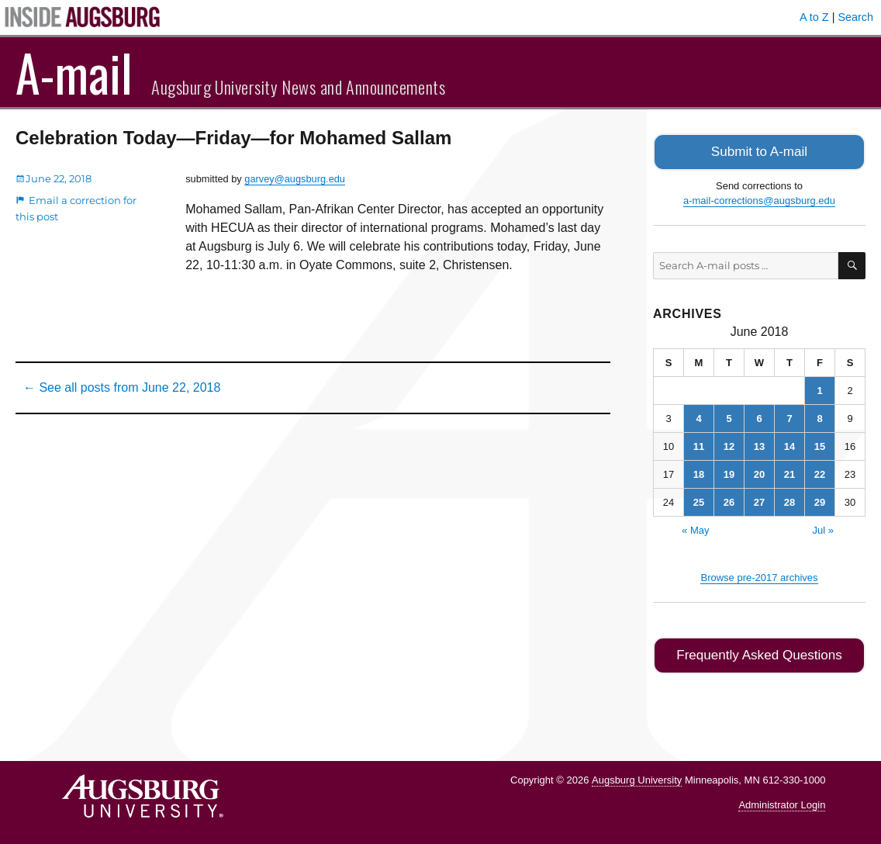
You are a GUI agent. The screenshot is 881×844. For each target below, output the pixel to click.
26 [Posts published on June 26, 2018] (729, 501)
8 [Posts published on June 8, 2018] (819, 417)
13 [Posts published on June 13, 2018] (759, 445)
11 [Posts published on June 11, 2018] (698, 445)
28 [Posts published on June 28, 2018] (789, 501)
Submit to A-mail (759, 150)
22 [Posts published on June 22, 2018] (819, 473)
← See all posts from (121, 387)
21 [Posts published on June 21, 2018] (789, 473)
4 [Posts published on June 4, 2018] (698, 417)
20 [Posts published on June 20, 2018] (759, 473)
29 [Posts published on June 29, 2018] (819, 501)
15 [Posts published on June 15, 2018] (819, 445)
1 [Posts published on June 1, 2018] (819, 389)
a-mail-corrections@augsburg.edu (759, 199)
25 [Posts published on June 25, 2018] (698, 501)
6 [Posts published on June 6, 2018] (759, 417)
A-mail (74, 72)
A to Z (814, 17)
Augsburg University (637, 776)
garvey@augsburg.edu (294, 179)
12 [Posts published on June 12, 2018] (729, 445)
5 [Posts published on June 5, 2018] (728, 417)
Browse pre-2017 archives (758, 576)
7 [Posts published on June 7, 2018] (789, 417)
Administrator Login (781, 802)
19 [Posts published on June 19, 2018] (729, 473)
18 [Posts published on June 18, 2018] (698, 473)
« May (695, 528)
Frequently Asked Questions (758, 652)
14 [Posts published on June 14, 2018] (789, 445)
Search (855, 17)
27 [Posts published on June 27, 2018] (759, 501)
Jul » (822, 528)
